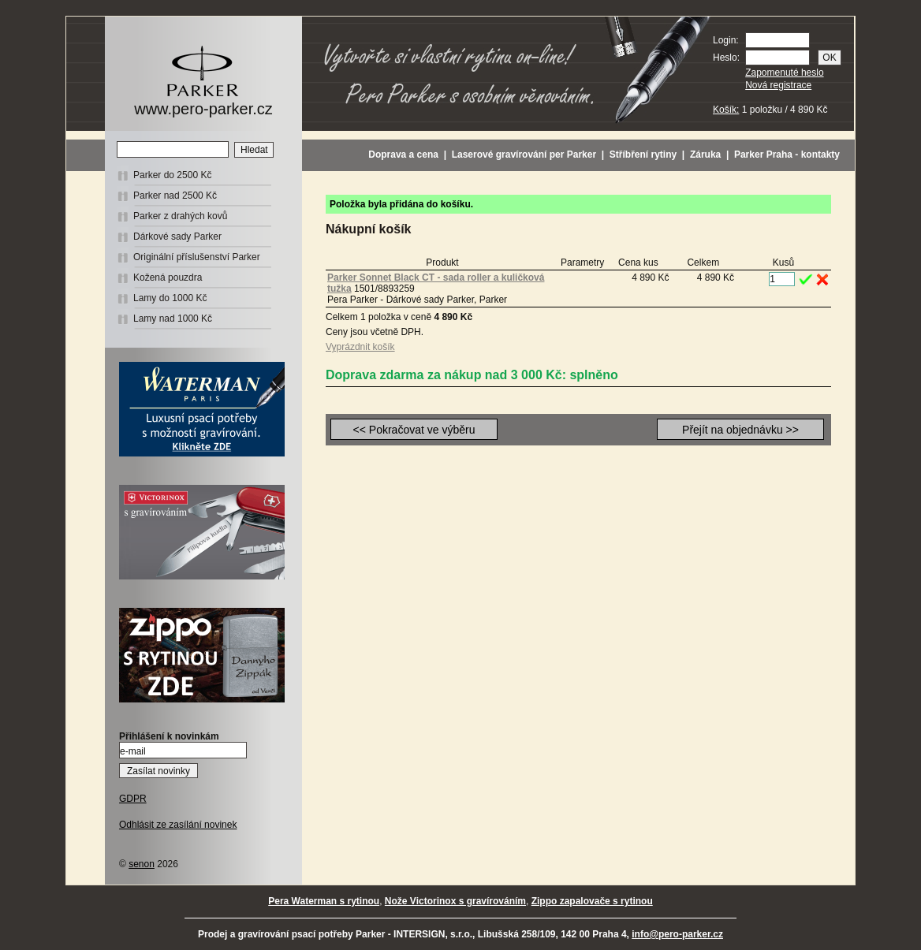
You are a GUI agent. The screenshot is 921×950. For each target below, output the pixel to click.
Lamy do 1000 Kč (170, 298)
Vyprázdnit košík (360, 346)
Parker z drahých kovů (180, 216)
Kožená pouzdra (167, 277)
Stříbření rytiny (643, 154)
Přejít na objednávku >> (740, 429)
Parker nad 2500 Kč (175, 195)
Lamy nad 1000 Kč (172, 318)
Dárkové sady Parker (177, 236)
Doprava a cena (403, 154)
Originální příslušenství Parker (196, 257)
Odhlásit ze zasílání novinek (178, 824)
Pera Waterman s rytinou (323, 901)
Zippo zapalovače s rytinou (592, 901)
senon (142, 864)
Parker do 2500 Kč (172, 175)
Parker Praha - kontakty (787, 154)
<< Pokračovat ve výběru (414, 429)
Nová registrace (778, 85)
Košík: (726, 109)
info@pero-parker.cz (677, 934)
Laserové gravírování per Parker (524, 154)
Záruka (705, 154)
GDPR (133, 798)
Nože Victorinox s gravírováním (455, 901)
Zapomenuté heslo (784, 72)
